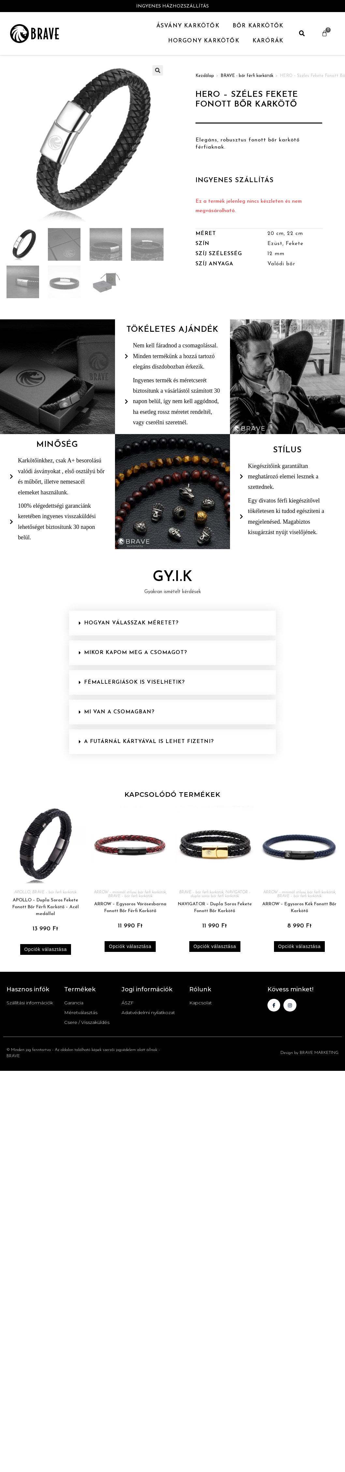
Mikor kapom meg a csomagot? (135, 652)
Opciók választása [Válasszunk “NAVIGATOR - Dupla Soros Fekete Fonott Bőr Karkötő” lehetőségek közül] (215, 946)
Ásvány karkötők (188, 26)
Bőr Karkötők (258, 26)
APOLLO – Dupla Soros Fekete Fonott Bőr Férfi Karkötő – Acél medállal (45, 907)
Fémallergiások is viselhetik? (134, 682)
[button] (302, 33)
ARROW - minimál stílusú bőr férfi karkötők (130, 892)
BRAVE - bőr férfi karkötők (247, 76)
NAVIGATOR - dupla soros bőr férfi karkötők (221, 894)
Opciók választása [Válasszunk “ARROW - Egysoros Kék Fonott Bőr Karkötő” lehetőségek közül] (299, 946)
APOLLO (22, 892)
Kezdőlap (204, 76)
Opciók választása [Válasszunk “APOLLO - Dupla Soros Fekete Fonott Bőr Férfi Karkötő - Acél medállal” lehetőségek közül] (45, 949)
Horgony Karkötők (203, 41)
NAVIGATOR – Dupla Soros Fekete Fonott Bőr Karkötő (215, 907)
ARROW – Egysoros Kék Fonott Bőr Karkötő (299, 907)
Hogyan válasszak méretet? (131, 623)
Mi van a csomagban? (119, 712)
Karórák (267, 41)
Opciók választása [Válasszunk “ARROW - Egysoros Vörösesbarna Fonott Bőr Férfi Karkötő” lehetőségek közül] (130, 946)
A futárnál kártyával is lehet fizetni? (149, 741)
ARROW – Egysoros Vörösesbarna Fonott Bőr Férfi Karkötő (130, 907)
